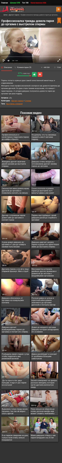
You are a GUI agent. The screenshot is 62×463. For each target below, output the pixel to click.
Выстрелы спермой (14, 104)
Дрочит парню (17, 101)
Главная (4, 3)
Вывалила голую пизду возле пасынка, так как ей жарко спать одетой (15, 411)
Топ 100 (25, 3)
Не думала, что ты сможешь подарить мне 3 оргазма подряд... (44, 137)
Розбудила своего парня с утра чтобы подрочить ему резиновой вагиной (15, 356)
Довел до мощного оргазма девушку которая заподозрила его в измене (45, 329)
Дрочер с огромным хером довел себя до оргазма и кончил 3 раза (13, 217)
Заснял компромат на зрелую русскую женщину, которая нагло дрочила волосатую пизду (44, 383)
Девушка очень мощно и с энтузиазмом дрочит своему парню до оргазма (44, 164)
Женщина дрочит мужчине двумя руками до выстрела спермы (14, 164)
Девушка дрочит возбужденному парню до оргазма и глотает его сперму (15, 329)
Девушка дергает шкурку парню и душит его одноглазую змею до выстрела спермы (45, 244)
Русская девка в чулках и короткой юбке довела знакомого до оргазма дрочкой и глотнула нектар (43, 301)
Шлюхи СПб (15, 3)
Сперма (28, 101)
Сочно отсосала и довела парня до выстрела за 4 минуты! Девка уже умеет (43, 190)
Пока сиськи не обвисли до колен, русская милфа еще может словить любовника (43, 411)
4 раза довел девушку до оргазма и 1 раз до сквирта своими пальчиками (14, 244)
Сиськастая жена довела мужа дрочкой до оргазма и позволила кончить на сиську (15, 190)
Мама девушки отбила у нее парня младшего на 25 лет (43, 436)
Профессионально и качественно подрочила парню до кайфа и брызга (15, 137)
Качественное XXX (38, 3)
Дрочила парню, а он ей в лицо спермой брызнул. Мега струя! (15, 270)
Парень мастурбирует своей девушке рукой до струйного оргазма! (44, 217)
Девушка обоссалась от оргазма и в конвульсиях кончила (13, 300)
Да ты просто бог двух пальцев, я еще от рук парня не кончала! (14, 382)
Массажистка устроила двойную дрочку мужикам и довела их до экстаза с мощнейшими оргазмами (44, 272)
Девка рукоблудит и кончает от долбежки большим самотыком (44, 356)
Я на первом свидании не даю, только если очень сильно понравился (15, 437)
